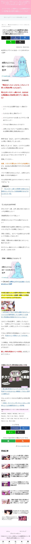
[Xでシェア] (6, 38)
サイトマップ (23, 531)
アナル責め (10, 418)
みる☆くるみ (5, 421)
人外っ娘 (17, 418)
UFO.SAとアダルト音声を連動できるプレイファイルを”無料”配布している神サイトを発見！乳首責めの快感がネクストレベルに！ (15, 314)
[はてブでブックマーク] (25, 38)
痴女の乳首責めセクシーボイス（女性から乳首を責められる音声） (15, 410)
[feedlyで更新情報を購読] (8, 440)
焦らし (16, 416)
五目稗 (22, 416)
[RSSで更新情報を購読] (23, 440)
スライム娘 (10, 416)
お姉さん (4, 416)
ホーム (8, 531)
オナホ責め (12, 421)
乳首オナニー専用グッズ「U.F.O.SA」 (17, 335)
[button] (20, 42)
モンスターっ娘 (24, 418)
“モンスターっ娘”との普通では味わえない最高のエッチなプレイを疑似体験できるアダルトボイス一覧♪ (15, 191)
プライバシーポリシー (15, 533)
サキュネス (21, 413)
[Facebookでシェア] (15, 38)
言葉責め (15, 413)
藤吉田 (10, 413)
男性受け (4, 413)
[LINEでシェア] (10, 42)
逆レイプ (4, 418)
